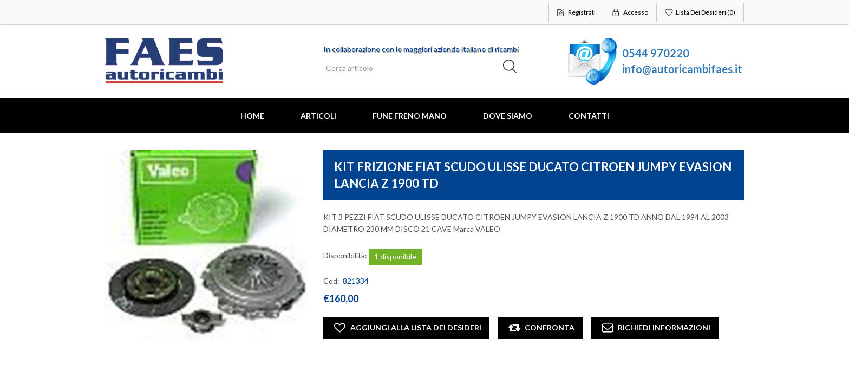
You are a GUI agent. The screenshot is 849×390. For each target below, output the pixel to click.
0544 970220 (655, 53)
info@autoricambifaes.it (682, 68)
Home (252, 115)
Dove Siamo (507, 115)
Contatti (589, 115)
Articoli (318, 115)
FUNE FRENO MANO (410, 115)
